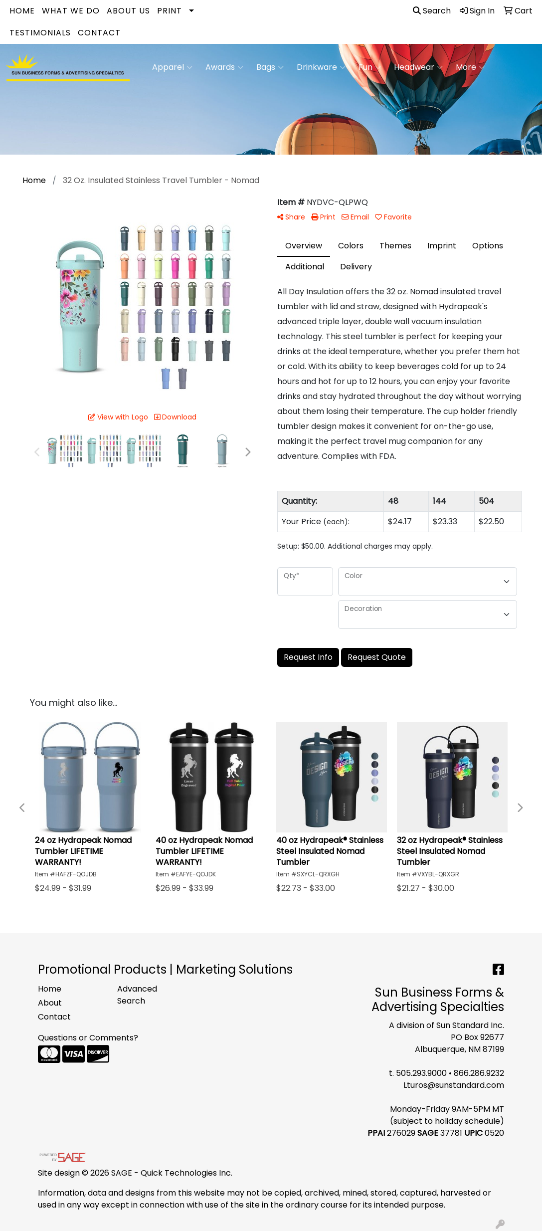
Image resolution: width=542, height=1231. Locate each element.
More (470, 67)
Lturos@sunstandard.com (453, 1085)
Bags (270, 67)
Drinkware (321, 67)
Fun (370, 67)
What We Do (71, 10)
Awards (224, 67)
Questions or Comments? (88, 1037)
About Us (128, 10)
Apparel (172, 67)
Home (22, 10)
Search (432, 10)
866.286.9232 (479, 1073)
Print (169, 10)
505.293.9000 (421, 1073)
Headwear (418, 67)
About (50, 1003)
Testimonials (40, 32)
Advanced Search (137, 995)
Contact (99, 32)
